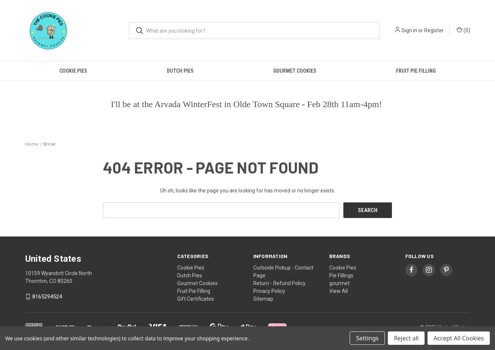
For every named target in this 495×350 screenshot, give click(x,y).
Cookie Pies (73, 71)
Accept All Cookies (458, 338)
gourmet (339, 283)
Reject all (406, 338)
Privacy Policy (269, 291)
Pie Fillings (341, 275)
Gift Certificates (195, 298)
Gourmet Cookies (294, 71)
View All (338, 291)
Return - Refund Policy (279, 283)
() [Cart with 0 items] (463, 30)
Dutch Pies (180, 71)
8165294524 (47, 296)
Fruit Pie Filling (416, 71)
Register (434, 30)
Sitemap (263, 298)
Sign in (409, 30)
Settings (367, 338)
